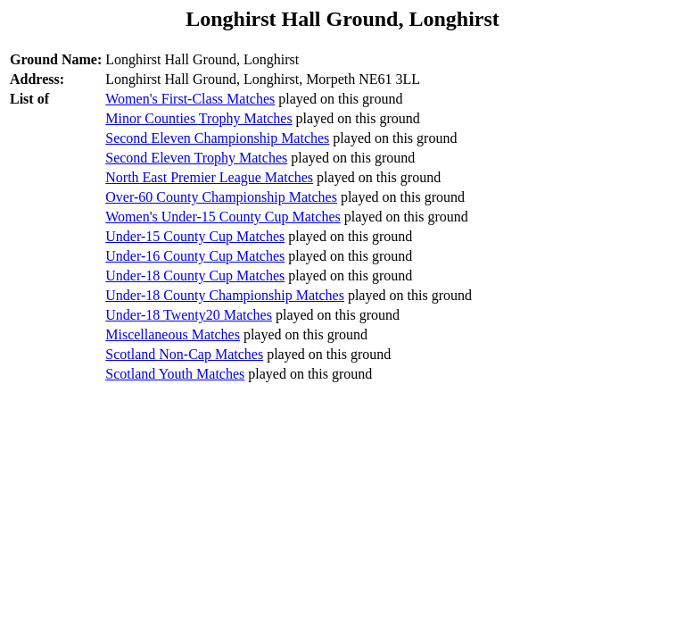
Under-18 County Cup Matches (195, 275)
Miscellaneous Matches (172, 334)
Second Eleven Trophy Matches (196, 157)
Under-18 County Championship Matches (224, 295)
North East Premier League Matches (209, 177)
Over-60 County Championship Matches (221, 197)
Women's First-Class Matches (190, 98)
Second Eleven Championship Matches (217, 138)
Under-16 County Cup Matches (195, 255)
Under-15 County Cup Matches (195, 236)
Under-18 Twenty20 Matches (188, 314)
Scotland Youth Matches (174, 373)
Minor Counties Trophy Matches (198, 118)
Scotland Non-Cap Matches (184, 354)
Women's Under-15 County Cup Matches (222, 216)
